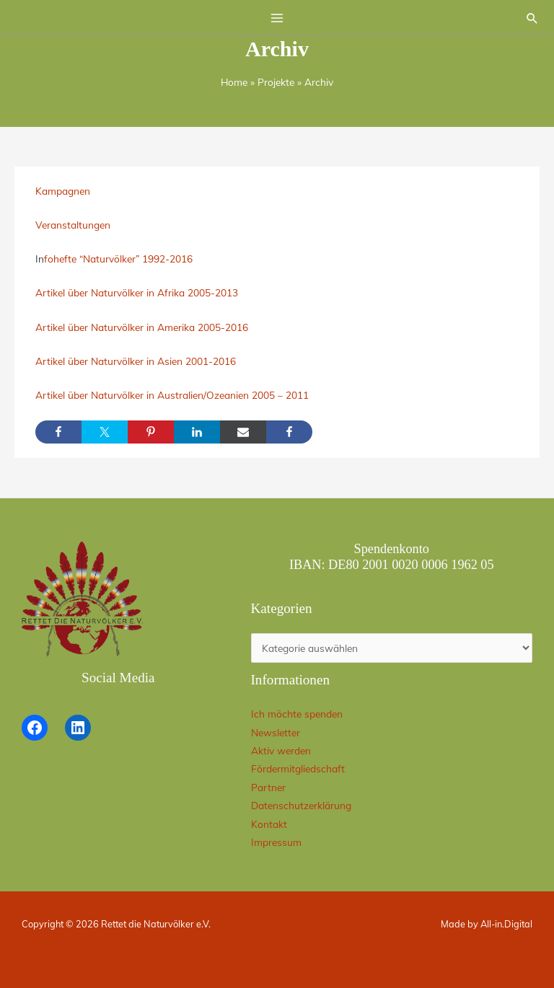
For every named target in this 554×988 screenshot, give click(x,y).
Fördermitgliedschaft (298, 768)
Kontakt (269, 824)
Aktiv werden (281, 750)
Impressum (276, 842)
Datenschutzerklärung (301, 805)
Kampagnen (62, 191)
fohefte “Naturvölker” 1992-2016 (118, 258)
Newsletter (275, 732)
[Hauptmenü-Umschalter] (277, 17)
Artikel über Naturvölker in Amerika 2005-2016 (141, 327)
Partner (268, 787)
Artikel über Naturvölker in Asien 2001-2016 (135, 361)
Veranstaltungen (72, 225)
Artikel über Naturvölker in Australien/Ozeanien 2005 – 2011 (172, 395)
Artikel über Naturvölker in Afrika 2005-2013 (136, 292)
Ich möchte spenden (297, 713)
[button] (532, 18)
